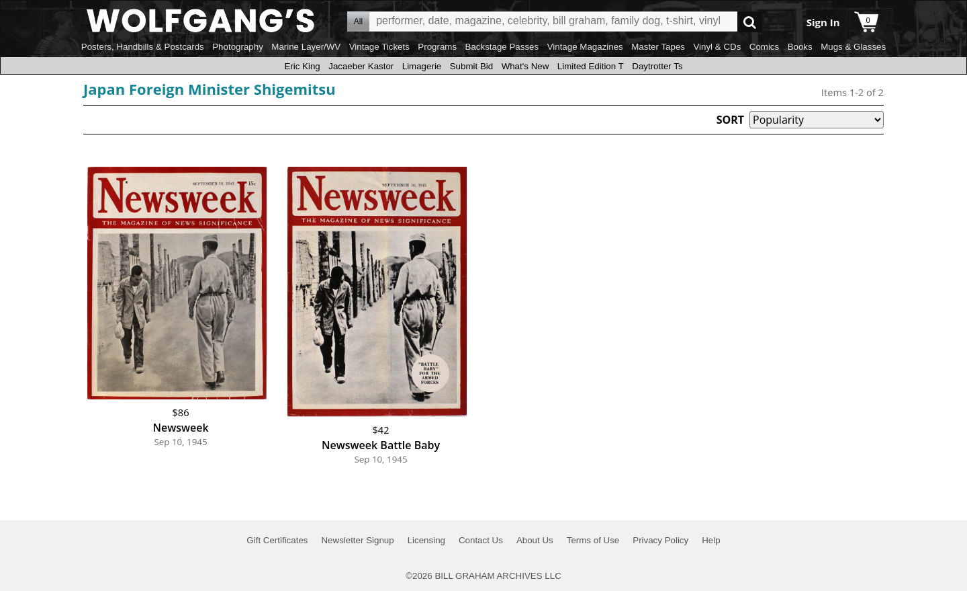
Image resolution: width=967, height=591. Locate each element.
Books (800, 47)
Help (711, 540)
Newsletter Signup (357, 540)
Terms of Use (593, 540)
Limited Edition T (590, 66)
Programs (437, 47)
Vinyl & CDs (717, 47)
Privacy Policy (660, 540)
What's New (525, 66)
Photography (237, 47)
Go (749, 21)
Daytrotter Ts (657, 66)
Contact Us (481, 540)
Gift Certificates (277, 540)
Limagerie (422, 66)
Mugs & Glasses (853, 47)
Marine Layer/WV (305, 47)
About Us (534, 540)
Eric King (302, 66)
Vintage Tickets (379, 47)
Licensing (426, 540)
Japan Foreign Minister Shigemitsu (209, 88)
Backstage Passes (502, 47)
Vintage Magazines (585, 47)
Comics (764, 47)
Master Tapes (658, 47)
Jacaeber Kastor (361, 66)
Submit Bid (471, 66)
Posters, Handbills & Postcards (142, 47)
